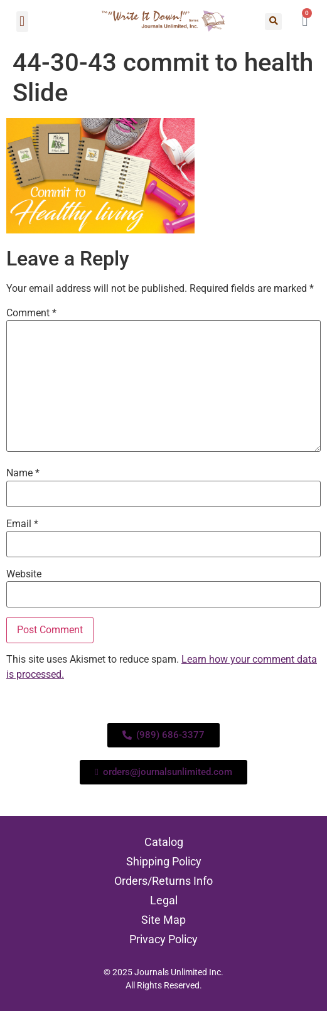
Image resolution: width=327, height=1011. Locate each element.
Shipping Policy (163, 861)
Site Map (163, 919)
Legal (164, 900)
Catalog (163, 841)
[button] (22, 21)
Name (23, 473)
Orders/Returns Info (163, 880)
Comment (31, 313)
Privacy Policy (163, 939)
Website (23, 574)
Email (22, 524)
